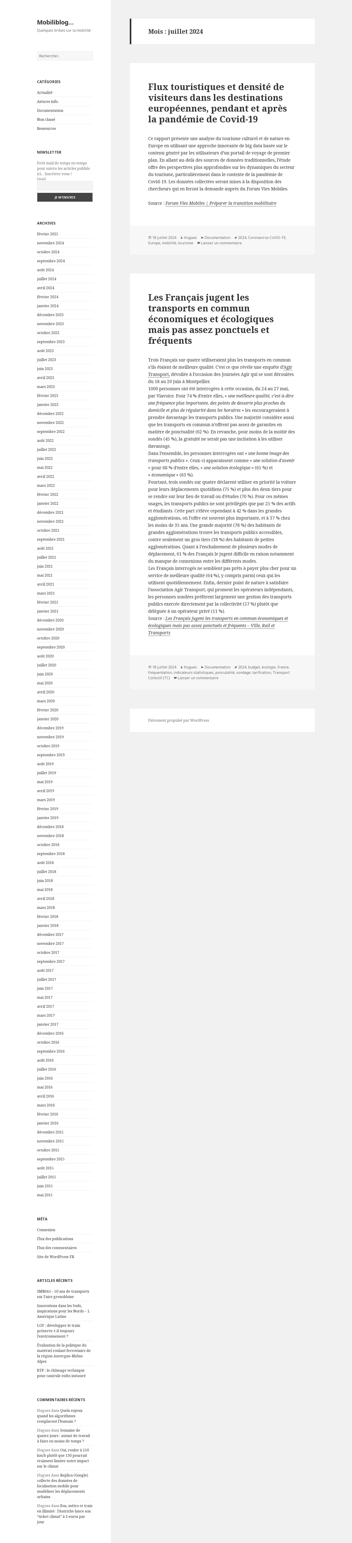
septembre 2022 (51, 431)
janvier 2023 (47, 404)
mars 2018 (46, 907)
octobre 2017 (48, 952)
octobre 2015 (48, 1150)
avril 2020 (45, 692)
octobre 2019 (48, 745)
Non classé (46, 119)
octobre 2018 (48, 844)
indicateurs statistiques (193, 672)
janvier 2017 (47, 1024)
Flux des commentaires (57, 1247)
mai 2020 (45, 683)
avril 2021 (45, 584)
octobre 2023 (48, 332)
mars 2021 (46, 593)
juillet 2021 (46, 557)
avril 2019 (45, 790)
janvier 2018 (47, 925)
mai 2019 (45, 781)
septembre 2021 (51, 539)
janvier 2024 (47, 305)
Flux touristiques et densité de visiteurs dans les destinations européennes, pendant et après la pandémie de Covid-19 (217, 103)
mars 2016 (46, 1105)
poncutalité (225, 672)
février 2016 (47, 1114)
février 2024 (47, 296)
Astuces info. (48, 101)
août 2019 (45, 763)
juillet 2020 (46, 665)
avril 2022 (45, 476)
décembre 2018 (50, 826)
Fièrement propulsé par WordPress (178, 720)
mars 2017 (46, 1015)
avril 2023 (45, 377)
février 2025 (47, 233)
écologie (269, 667)
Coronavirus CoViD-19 (266, 237)
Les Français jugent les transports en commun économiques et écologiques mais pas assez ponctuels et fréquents (211, 318)
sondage (243, 672)
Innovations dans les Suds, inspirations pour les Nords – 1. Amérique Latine (63, 1311)
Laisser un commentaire (221, 242)
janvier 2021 (47, 611)
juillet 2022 (46, 449)
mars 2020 (46, 701)
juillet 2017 (46, 979)
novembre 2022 (50, 422)
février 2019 (47, 808)
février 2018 (47, 916)
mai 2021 (45, 575)
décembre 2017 (50, 934)
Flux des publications (55, 1238)
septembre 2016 (51, 1051)
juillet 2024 (46, 278)
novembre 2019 (50, 736)
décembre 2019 (50, 727)
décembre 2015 (50, 1132)
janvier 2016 (47, 1123)
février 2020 (47, 710)
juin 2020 (45, 674)
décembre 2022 (50, 413)
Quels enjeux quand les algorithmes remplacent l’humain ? (59, 1416)
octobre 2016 (48, 1042)
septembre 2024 (51, 260)
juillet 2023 (46, 359)
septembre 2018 (51, 853)
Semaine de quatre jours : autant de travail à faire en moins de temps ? (63, 1436)
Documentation (50, 110)
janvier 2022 (47, 503)
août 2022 (45, 440)
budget (254, 667)
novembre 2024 (50, 242)
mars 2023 (46, 386)
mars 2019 (46, 799)
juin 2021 (45, 566)
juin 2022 (45, 458)
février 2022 (47, 494)
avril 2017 (45, 1006)
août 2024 (45, 269)
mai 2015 (45, 1195)
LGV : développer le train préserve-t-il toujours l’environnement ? (58, 1331)
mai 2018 (45, 889)
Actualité (45, 92)
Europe (154, 242)
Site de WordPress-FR (55, 1256)
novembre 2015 (50, 1141)
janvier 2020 (47, 718)
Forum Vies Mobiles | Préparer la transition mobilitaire (220, 203)
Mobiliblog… (55, 22)
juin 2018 (45, 880)
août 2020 (45, 656)
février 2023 (47, 395)
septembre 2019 (51, 754)
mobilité (169, 242)
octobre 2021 (48, 530)
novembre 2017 (50, 943)
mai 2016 (45, 1087)
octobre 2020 (48, 638)
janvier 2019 (47, 817)
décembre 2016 (50, 1033)
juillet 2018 (46, 871)
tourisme (185, 242)
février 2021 (47, 602)
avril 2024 (45, 287)
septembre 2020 (51, 647)
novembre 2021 (50, 521)
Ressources (46, 128)
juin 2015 (45, 1186)
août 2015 (45, 1168)
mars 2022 (46, 485)
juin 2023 (45, 368)
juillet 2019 (46, 772)
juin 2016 (45, 1078)
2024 (242, 237)
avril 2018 (45, 898)
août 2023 (45, 350)
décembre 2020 (50, 620)
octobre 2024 (48, 251)
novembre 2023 (50, 323)
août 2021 (45, 548)
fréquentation (160, 672)
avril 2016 (45, 1096)
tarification (261, 672)
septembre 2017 (51, 961)
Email (41, 179)
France (283, 667)
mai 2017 (45, 997)
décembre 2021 (50, 512)
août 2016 (45, 1060)
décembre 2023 (50, 314)
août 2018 (45, 862)
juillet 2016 (46, 1069)
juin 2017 (45, 988)
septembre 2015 (51, 1159)
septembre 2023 (51, 341)
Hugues (190, 237)
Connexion (46, 1229)
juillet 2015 (46, 1177)
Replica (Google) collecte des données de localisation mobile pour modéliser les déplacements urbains (62, 1486)
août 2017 (45, 970)
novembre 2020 (50, 629)
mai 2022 (45, 467)
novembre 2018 (50, 835)
